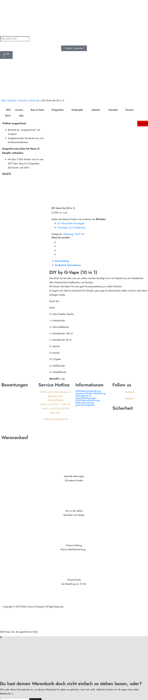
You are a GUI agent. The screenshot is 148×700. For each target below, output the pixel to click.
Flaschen (23, 100)
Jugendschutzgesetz (85, 405)
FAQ (78, 400)
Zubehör (12, 100)
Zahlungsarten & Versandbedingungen (86, 397)
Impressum (81, 393)
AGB (78, 391)
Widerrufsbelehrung (96, 393)
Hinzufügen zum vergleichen (71, 227)
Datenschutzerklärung (90, 391)
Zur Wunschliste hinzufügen (71, 223)
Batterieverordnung (85, 403)
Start (3, 100)
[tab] (68, 261)
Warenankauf (14, 437)
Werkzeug (68, 234)
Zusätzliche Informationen (68, 265)
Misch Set (34, 100)
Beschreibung (62, 261)
